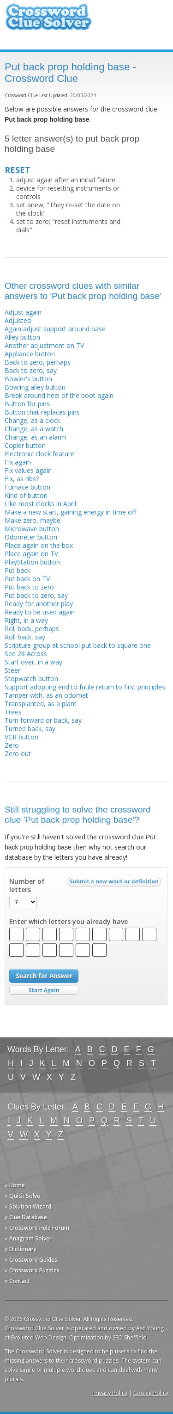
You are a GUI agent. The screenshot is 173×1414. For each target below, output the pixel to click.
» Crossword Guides (31, 1260)
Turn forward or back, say (43, 720)
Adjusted (18, 320)
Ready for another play (39, 603)
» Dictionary (20, 1249)
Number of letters (27, 885)
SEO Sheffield (130, 1337)
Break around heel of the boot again (59, 395)
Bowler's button (28, 378)
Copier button (25, 445)
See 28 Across (26, 653)
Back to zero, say (31, 370)
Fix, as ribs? (22, 478)
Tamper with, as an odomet (46, 695)
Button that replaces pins (42, 412)
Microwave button (32, 528)
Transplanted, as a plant (41, 703)
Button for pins (27, 403)
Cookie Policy (150, 1393)
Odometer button (31, 537)
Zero (12, 745)
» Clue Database (26, 1217)
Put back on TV (27, 578)
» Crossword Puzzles (32, 1270)
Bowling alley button (35, 387)
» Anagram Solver (28, 1238)
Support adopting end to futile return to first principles (85, 686)
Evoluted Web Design (38, 1337)
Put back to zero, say (36, 595)
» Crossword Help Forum (37, 1228)
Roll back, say (25, 637)
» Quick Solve (22, 1196)
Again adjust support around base (55, 328)
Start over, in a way (33, 661)
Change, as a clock (32, 420)
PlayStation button (32, 562)
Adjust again (23, 312)
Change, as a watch (34, 428)
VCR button (21, 736)
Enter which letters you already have (68, 922)
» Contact (17, 1281)
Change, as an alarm (35, 437)
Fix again (18, 462)
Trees (13, 711)
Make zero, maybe (32, 520)
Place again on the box (39, 545)
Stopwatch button (31, 678)
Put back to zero (29, 587)
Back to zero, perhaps (38, 362)
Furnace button (27, 487)
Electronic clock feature (39, 453)
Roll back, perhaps (32, 628)
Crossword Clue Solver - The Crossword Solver (48, 21)
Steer (12, 670)
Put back (17, 570)
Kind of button (26, 495)
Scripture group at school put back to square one (78, 645)
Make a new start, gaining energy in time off (70, 512)
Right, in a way (26, 620)
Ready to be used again (40, 612)
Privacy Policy (109, 1393)
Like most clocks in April (40, 503)
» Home (15, 1185)
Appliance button (30, 353)
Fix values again (28, 470)
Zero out (18, 753)
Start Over (43, 990)
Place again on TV (31, 553)
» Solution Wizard (28, 1206)
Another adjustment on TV (44, 345)
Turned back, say (30, 728)
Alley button (22, 337)
